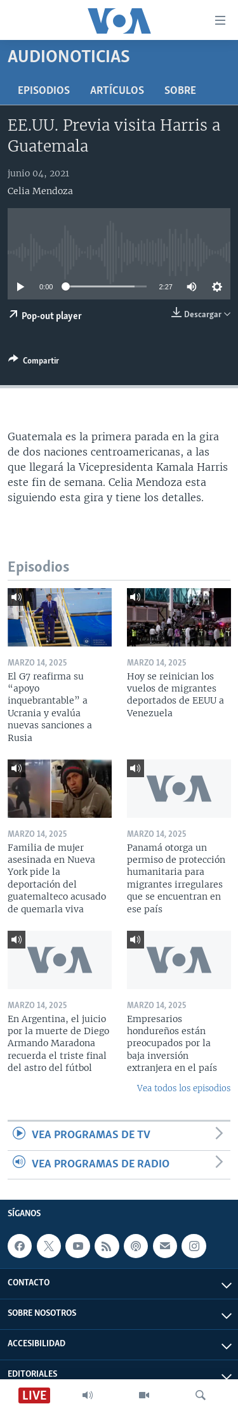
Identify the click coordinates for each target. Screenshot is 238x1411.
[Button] (33, 363)
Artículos (117, 91)
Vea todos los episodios (183, 1088)
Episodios (44, 91)
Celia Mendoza (40, 191)
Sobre (180, 91)
